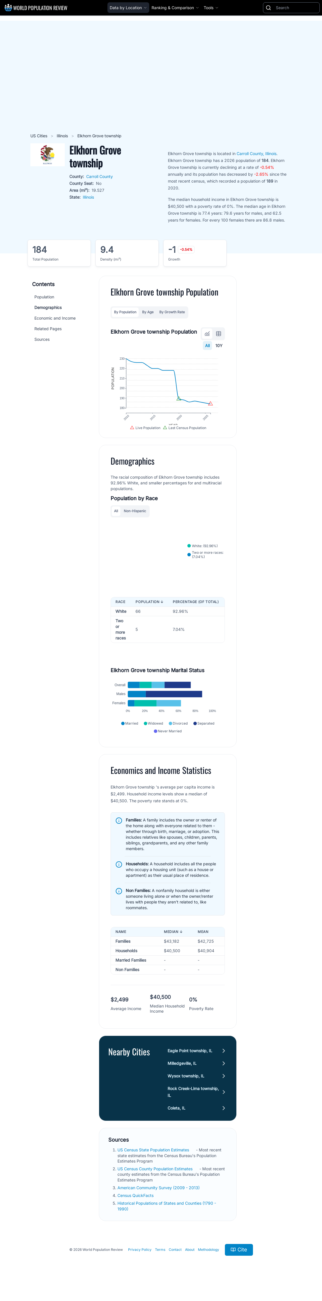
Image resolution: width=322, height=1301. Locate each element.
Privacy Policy (140, 1258)
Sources (42, 339)
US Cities (39, 135)
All (207, 345)
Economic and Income (55, 318)
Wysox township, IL (186, 1084)
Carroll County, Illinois (256, 153)
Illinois (63, 135)
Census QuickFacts (136, 1204)
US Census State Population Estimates (153, 1158)
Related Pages (48, 328)
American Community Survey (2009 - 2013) (159, 1196)
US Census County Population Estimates (155, 1177)
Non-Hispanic (135, 516)
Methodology (208, 1258)
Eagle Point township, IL (190, 1059)
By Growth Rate (172, 312)
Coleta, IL (177, 1116)
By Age (148, 312)
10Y (219, 345)
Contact (175, 1258)
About (190, 1258)
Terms (160, 1258)
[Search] (296, 8)
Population (44, 296)
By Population (125, 312)
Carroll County (99, 176)
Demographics (48, 307)
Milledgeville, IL (182, 1071)
